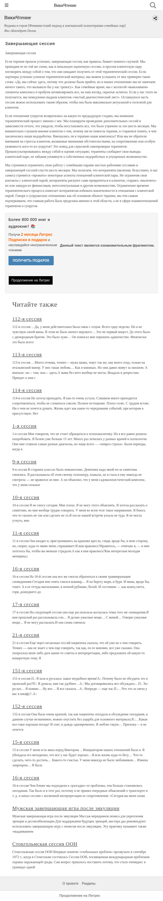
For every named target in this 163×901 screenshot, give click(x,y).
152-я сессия (27, 706)
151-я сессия (27, 670)
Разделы (88, 883)
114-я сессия (27, 390)
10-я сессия (25, 497)
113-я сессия (27, 354)
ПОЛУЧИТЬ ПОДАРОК (31, 260)
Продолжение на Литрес (30, 280)
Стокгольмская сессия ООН (44, 844)
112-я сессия (27, 319)
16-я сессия (25, 568)
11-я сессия (25, 533)
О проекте (70, 883)
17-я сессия (25, 604)
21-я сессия (25, 635)
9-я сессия (24, 461)
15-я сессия (25, 742)
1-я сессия (24, 426)
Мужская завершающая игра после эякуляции (65, 808)
